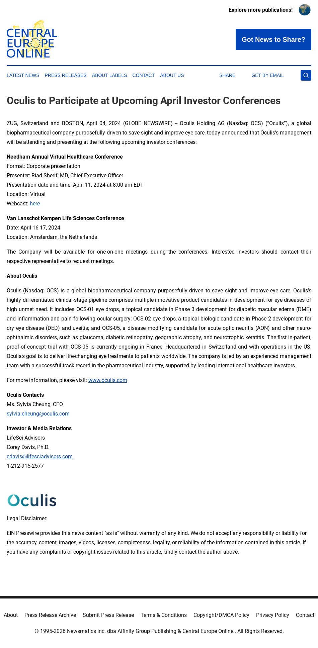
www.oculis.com (107, 380)
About (11, 615)
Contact (144, 75)
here (35, 203)
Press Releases (66, 75)
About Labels (109, 75)
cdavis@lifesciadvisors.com (40, 456)
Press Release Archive (50, 615)
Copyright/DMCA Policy (221, 615)
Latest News (23, 75)
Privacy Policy (272, 615)
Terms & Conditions (164, 615)
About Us (172, 75)
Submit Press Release (108, 615)
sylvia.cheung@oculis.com (38, 413)
